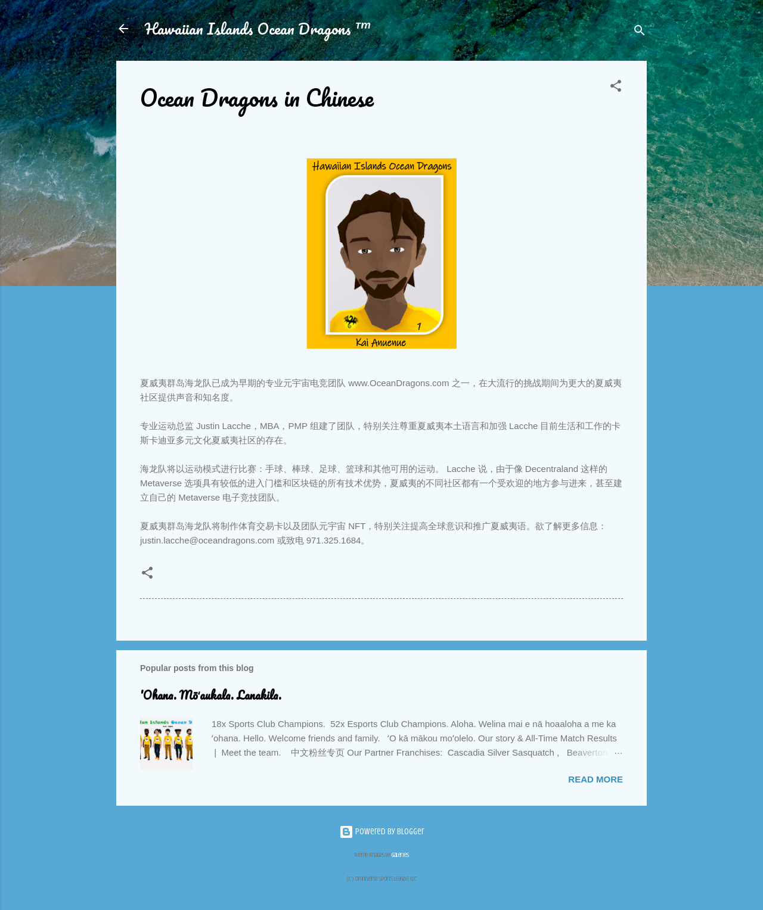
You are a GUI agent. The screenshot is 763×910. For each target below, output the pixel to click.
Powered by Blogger (381, 832)
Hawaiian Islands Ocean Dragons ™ (258, 28)
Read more (595, 779)
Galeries (400, 855)
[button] (616, 88)
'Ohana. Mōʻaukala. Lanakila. (210, 695)
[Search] (639, 32)
